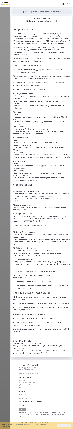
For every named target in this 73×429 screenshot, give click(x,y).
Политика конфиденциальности (40, 412)
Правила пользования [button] (8, 426)
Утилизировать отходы (27, 382)
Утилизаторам (24, 396)
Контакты (22, 394)
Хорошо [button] (64, 425)
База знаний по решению (28, 373)
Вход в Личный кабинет (27, 398)
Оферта (54, 412)
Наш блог (22, 386)
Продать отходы (25, 384)
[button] (70, 3)
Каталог (22, 380)
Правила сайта (23, 412)
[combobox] (32, 3)
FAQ (20, 388)
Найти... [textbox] (16, 3)
